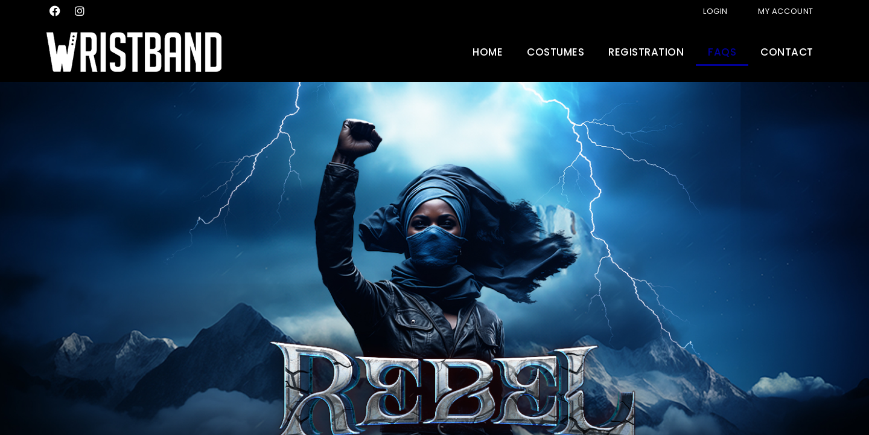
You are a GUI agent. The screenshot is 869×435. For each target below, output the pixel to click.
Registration (646, 52)
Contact (786, 52)
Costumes (555, 52)
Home (488, 52)
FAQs (722, 52)
